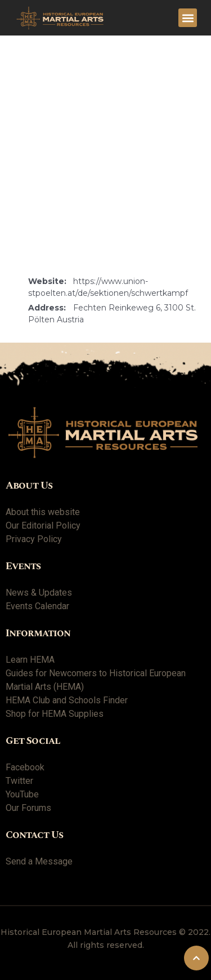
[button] (187, 17)
